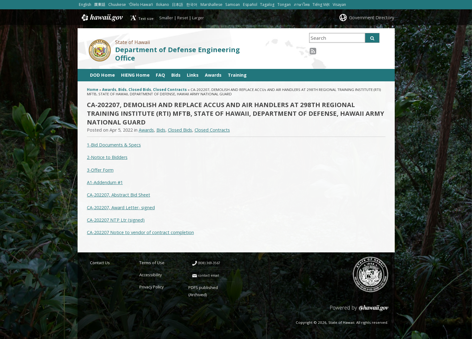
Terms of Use (151, 262)
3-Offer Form (100, 170)
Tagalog (267, 4)
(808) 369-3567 (209, 263)
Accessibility (150, 275)
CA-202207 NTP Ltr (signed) (116, 220)
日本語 (177, 4)
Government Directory (371, 17)
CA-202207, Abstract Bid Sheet (118, 195)
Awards (213, 75)
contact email (208, 275)
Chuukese (117, 4)
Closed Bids (139, 89)
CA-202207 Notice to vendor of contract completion (140, 232)
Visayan (339, 4)
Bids (176, 75)
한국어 (191, 4)
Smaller (166, 17)
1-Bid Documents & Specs (114, 145)
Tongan (284, 4)
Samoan (232, 4)
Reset (182, 17)
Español (250, 4)
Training (237, 75)
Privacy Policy (151, 287)
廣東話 (99, 4)
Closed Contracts (170, 89)
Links (193, 75)
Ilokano (162, 4)
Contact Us (100, 262)
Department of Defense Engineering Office (177, 53)
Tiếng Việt (321, 4)
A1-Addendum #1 (105, 182)
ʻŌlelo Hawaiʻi (141, 4)
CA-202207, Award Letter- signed (121, 207)
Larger (198, 17)
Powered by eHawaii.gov (359, 310)
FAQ (160, 75)
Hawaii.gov (101, 17)
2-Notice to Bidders (107, 157)
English (85, 4)
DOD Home (102, 75)
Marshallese (211, 4)
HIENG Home (135, 75)
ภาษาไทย (302, 4)
